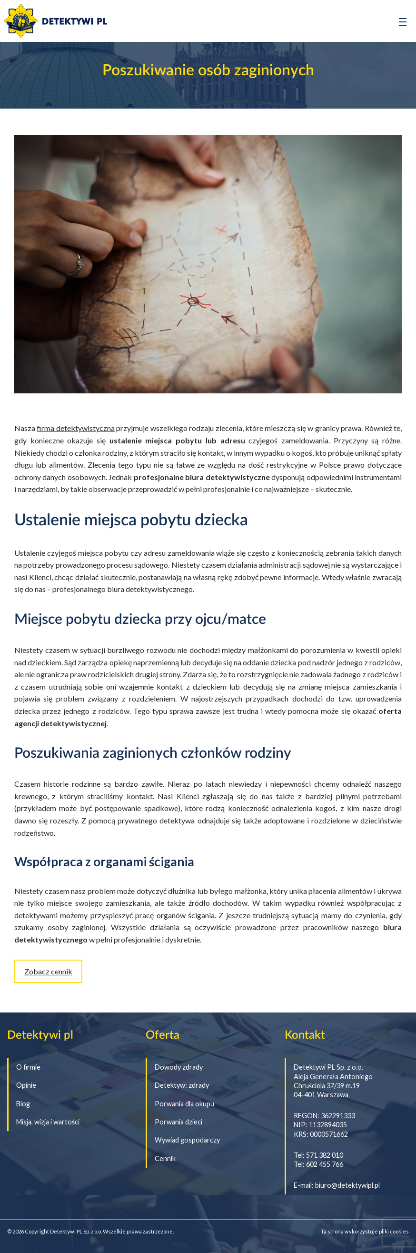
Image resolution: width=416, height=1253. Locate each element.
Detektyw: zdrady (182, 1085)
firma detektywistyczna (75, 427)
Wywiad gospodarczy (187, 1140)
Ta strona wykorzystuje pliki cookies (365, 1231)
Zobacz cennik (48, 971)
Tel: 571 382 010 (318, 1155)
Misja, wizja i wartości (47, 1122)
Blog (23, 1104)
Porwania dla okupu (184, 1104)
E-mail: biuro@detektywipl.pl (337, 1185)
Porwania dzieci (178, 1122)
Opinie (26, 1085)
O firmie (28, 1067)
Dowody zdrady (179, 1067)
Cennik (165, 1158)
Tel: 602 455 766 (318, 1164)
